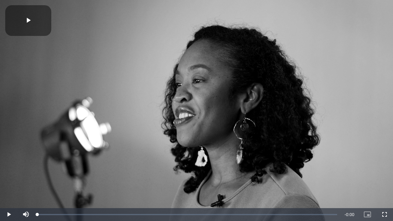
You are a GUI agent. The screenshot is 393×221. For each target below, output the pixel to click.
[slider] (187, 214)
